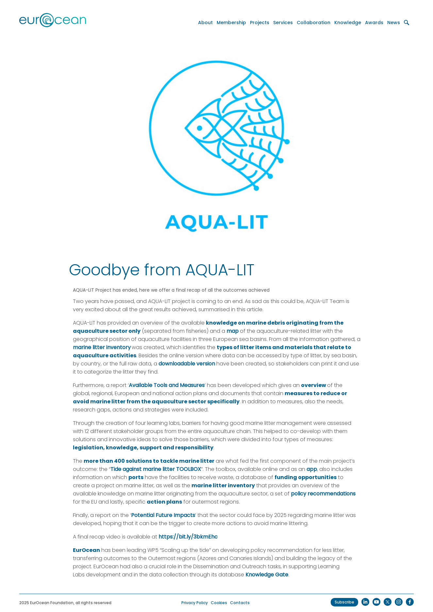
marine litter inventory (102, 347)
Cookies (219, 602)
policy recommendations (323, 493)
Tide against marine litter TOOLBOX (155, 469)
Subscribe (344, 602)
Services (283, 22)
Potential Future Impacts (163, 515)
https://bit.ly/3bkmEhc (188, 536)
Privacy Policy (194, 602)
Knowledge (347, 22)
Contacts (240, 602)
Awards (374, 22)
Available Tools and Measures (167, 385)
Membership (231, 22)
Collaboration (313, 22)
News (393, 22)
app (312, 469)
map (232, 331)
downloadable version (186, 363)
